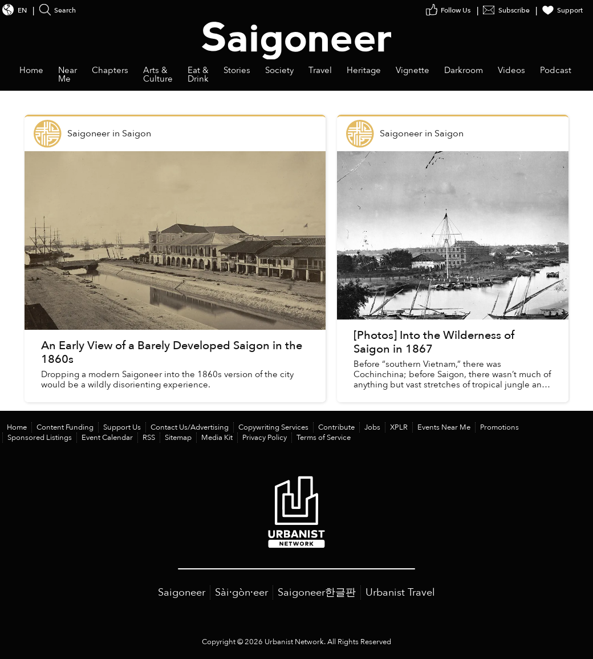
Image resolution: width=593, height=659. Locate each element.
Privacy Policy (264, 437)
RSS (149, 437)
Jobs (372, 427)
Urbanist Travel (400, 592)
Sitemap (178, 437)
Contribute (336, 427)
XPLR (399, 427)
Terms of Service (323, 437)
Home (17, 427)
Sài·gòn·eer (241, 592)
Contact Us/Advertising (190, 427)
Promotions (499, 427)
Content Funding (65, 427)
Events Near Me (443, 427)
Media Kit (217, 437)
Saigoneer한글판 (317, 592)
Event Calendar (107, 437)
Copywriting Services (273, 427)
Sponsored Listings (39, 437)
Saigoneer (181, 592)
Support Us (122, 427)
